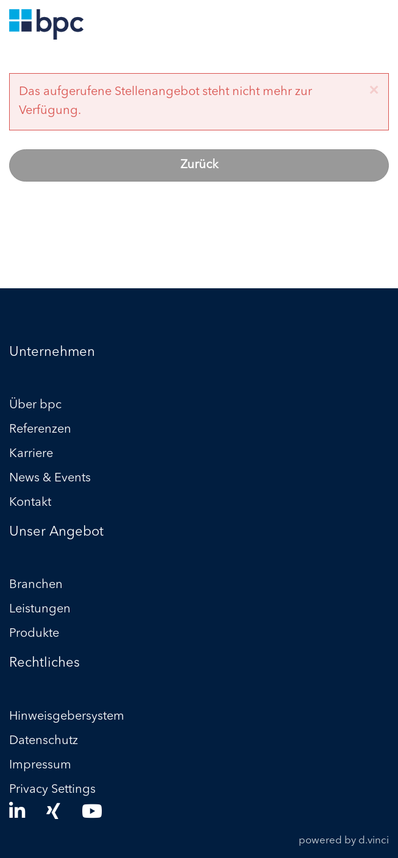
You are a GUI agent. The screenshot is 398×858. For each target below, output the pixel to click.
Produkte (34, 634)
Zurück (199, 165)
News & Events (50, 478)
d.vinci (373, 840)
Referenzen (40, 430)
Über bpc (35, 405)
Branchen (36, 585)
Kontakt (30, 503)
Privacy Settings (52, 790)
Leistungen (40, 609)
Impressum (40, 765)
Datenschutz (43, 741)
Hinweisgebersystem (66, 717)
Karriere (31, 454)
